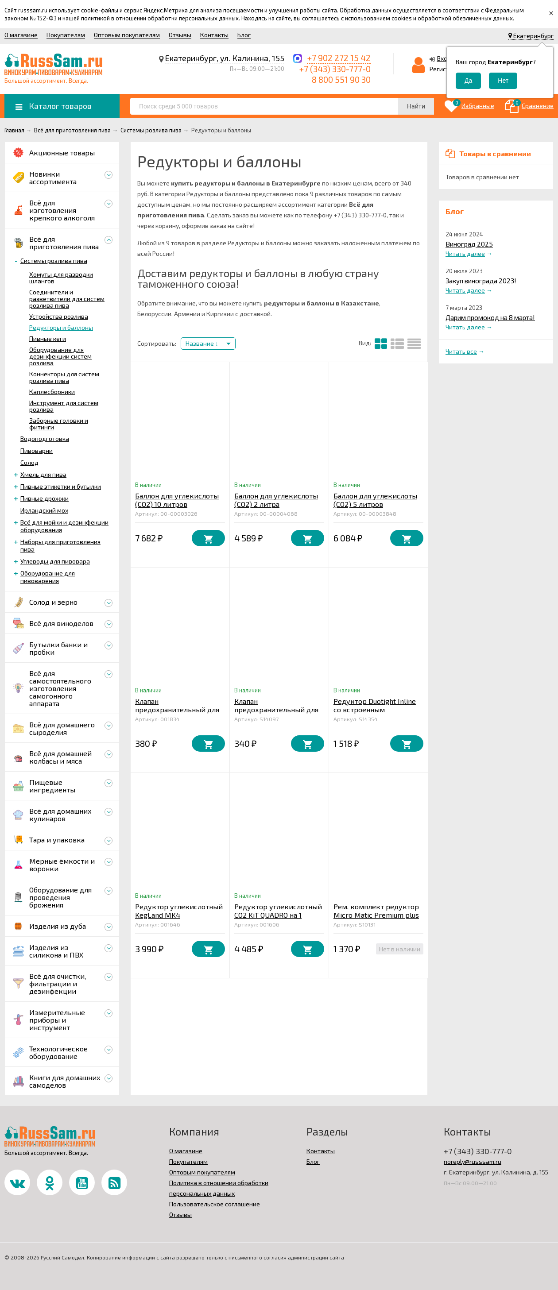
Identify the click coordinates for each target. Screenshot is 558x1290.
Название (202, 343)
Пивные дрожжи (44, 498)
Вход (444, 58)
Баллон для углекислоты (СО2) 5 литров (375, 499)
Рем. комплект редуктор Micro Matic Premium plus (376, 910)
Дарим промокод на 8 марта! (490, 317)
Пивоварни (36, 450)
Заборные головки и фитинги (58, 424)
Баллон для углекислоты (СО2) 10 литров (177, 499)
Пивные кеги (47, 338)
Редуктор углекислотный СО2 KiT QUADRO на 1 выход (278, 914)
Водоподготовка (44, 438)
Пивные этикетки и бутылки (60, 486)
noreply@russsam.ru (472, 1161)
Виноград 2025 (469, 244)
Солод (29, 462)
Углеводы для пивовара (55, 561)
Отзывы (180, 35)
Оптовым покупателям (127, 35)
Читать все (461, 351)
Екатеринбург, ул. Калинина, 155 (224, 58)
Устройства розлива (58, 316)
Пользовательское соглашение (214, 1204)
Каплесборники (52, 391)
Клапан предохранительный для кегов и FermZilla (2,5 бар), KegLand (177, 713)
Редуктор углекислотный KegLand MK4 (179, 910)
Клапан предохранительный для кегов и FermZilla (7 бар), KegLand (276, 713)
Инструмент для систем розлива (63, 406)
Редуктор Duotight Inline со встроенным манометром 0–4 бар (374, 709)
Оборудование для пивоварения (47, 576)
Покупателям (65, 35)
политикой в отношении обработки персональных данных (160, 18)
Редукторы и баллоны (61, 327)
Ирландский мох (44, 510)
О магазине (21, 35)
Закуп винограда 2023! (481, 281)
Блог (244, 35)
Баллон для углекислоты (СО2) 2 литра (276, 499)
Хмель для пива (43, 474)
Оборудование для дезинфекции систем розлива (60, 356)
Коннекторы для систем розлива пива (64, 377)
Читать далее (465, 253)
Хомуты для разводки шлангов (61, 277)
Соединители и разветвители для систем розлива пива (67, 298)
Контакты (214, 35)
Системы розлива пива (53, 260)
